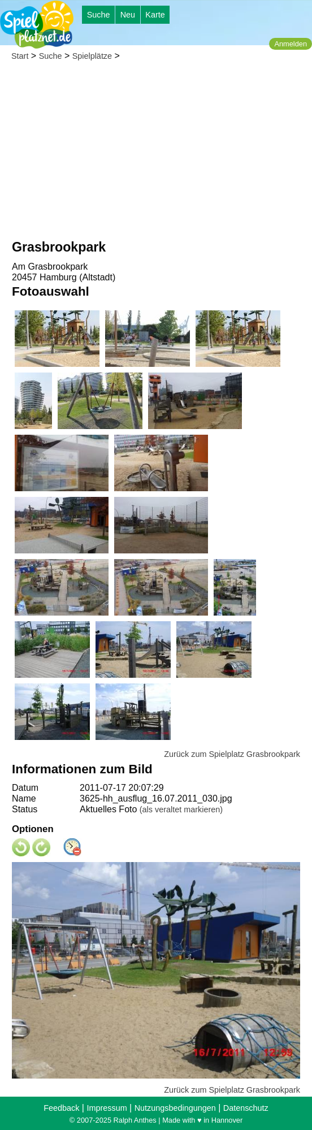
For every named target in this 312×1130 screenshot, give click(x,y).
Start (19, 55)
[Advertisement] (156, 153)
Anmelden (290, 44)
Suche (98, 14)
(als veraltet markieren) (181, 809)
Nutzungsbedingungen (175, 1107)
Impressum (106, 1107)
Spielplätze (92, 55)
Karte (154, 14)
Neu (127, 14)
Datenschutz (245, 1107)
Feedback (61, 1107)
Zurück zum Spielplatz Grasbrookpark (232, 754)
